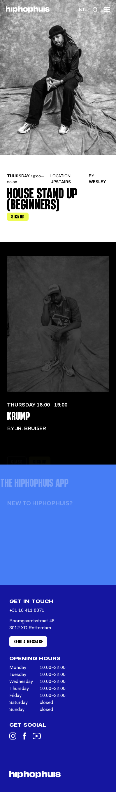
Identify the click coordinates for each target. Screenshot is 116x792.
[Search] (95, 9)
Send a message (28, 641)
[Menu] (107, 9)
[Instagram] (12, 736)
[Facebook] (24, 736)
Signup (17, 216)
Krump (18, 416)
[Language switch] (82, 9)
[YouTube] (37, 736)
